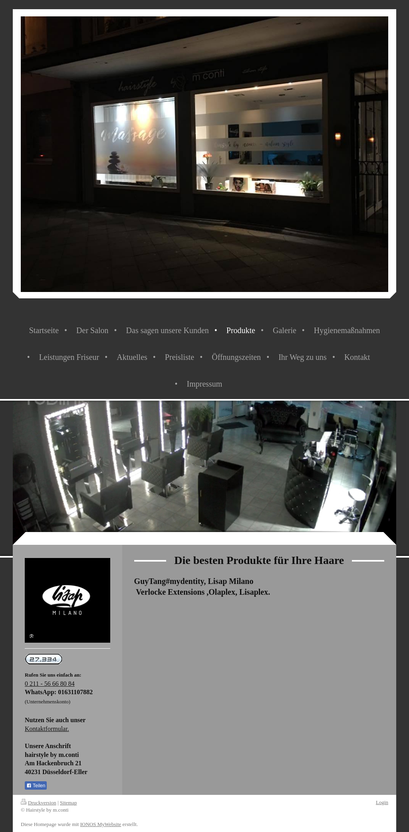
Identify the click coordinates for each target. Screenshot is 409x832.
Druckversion (38, 803)
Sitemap (68, 803)
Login (382, 802)
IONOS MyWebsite (100, 824)
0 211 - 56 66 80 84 (50, 683)
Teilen (35, 785)
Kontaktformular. (47, 728)
